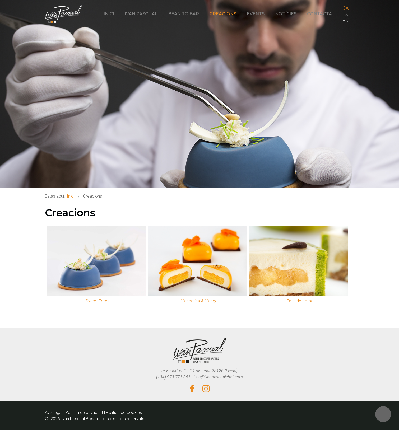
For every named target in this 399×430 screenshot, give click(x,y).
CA (345, 8)
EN (345, 20)
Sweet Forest (98, 300)
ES (345, 14)
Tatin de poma (300, 300)
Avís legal (53, 412)
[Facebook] (192, 389)
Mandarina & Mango (199, 300)
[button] (383, 414)
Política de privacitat (84, 412)
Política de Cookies (124, 412)
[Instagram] (206, 389)
